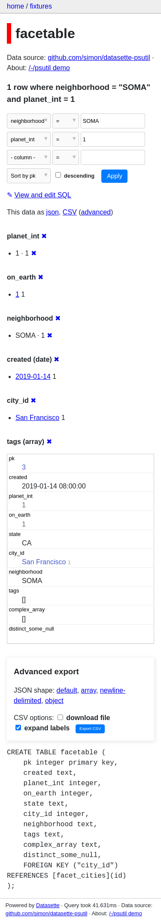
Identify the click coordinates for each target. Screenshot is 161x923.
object (54, 700)
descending (74, 176)
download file (84, 717)
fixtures (41, 6)
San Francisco (37, 417)
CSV (70, 212)
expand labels (42, 728)
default (67, 690)
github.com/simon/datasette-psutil (99, 57)
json (52, 212)
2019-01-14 (33, 376)
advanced (96, 212)
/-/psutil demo (49, 67)
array (88, 690)
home (15, 6)
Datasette (48, 905)
